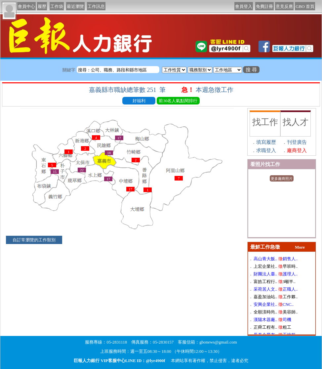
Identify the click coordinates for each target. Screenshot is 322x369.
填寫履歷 (266, 142)
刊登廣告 (297, 142)
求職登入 (266, 150)
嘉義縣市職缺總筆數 (128, 89)
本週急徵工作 (215, 89)
